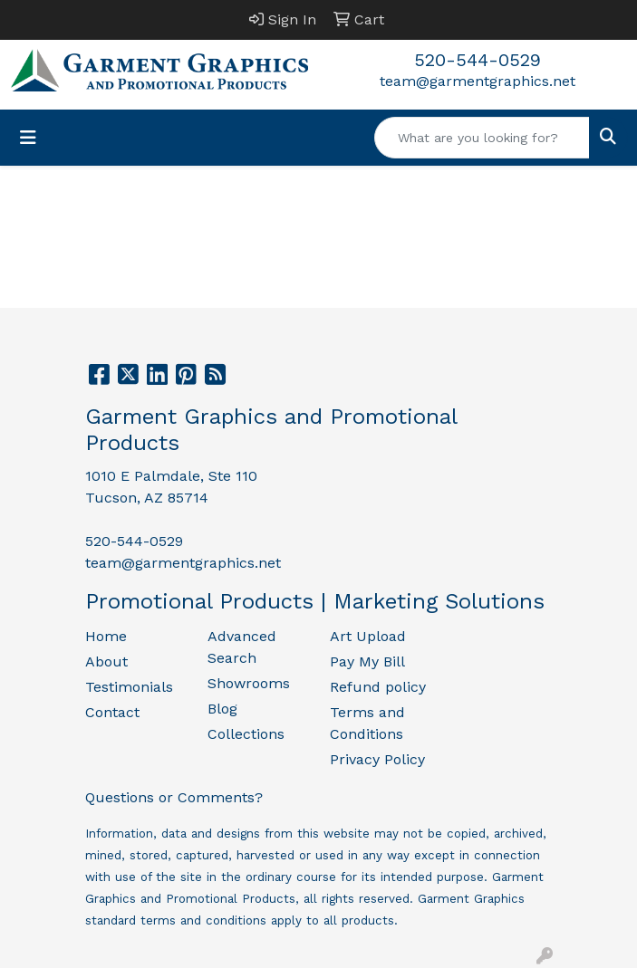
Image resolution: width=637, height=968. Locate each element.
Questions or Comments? (174, 797)
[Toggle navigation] (28, 137)
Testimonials (129, 686)
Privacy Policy (377, 759)
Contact (112, 712)
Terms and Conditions (367, 723)
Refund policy (378, 686)
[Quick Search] (482, 137)
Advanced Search (242, 647)
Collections (246, 734)
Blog (222, 708)
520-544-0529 (477, 60)
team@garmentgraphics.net (477, 81)
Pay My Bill (367, 661)
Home (106, 636)
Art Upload (368, 636)
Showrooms (249, 683)
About (106, 661)
